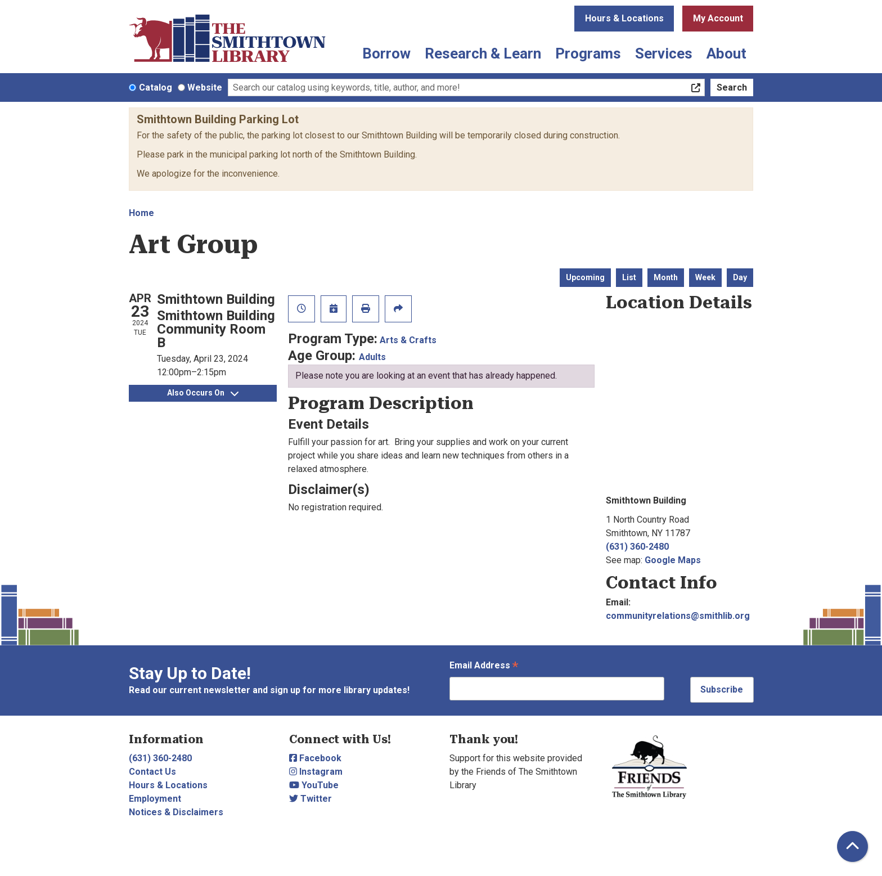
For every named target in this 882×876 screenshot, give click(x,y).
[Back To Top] (852, 846)
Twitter (310, 798)
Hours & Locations (624, 18)
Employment (155, 798)
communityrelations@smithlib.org (678, 615)
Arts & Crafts (408, 340)
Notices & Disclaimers (176, 812)
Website (204, 87)
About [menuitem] (726, 53)
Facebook (315, 758)
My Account (718, 18)
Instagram (316, 771)
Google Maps (673, 560)
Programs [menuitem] (588, 53)
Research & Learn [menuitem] (483, 53)
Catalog (155, 87)
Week (705, 277)
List (629, 277)
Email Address (483, 666)
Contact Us (152, 771)
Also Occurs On (202, 392)
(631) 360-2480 (637, 546)
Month (666, 277)
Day (740, 277)
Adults (372, 357)
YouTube (314, 785)
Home (141, 213)
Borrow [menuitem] (386, 53)
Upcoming (585, 277)
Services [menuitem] (663, 53)
